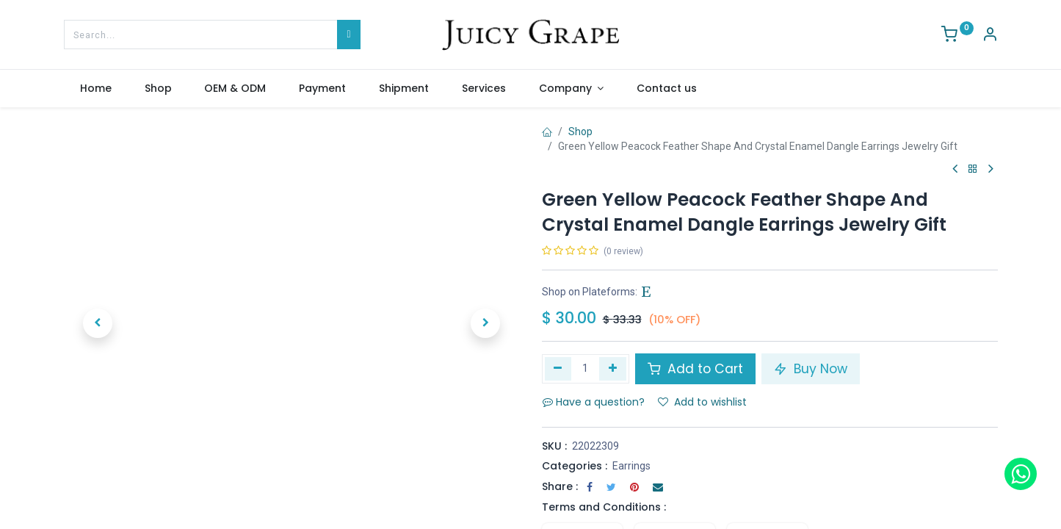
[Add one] (612, 369)
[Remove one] (558, 369)
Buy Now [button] (810, 369)
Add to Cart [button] (695, 369)
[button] (98, 323)
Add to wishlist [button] (702, 402)
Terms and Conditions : (604, 507)
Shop (580, 131)
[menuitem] (96, 89)
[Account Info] (990, 36)
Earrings (631, 466)
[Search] (348, 34)
